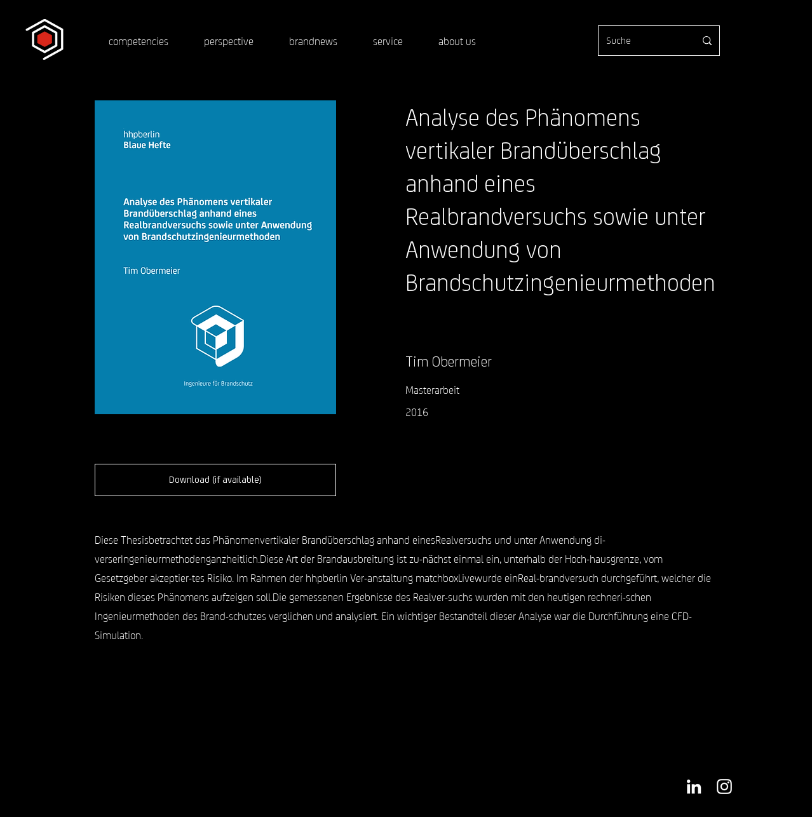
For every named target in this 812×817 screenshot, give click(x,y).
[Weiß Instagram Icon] (724, 786)
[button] (215, 480)
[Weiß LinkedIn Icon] (694, 786)
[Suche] (641, 40)
